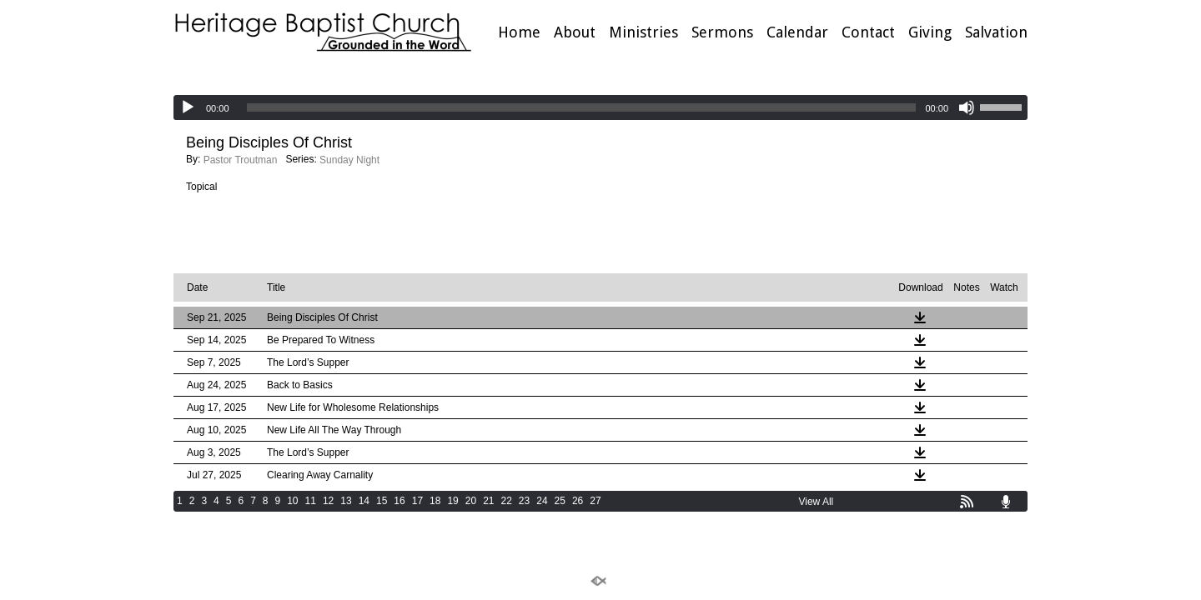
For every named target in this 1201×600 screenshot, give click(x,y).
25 (560, 501)
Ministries (643, 32)
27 (595, 501)
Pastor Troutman (241, 160)
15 (381, 501)
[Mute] (966, 107)
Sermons (722, 32)
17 (417, 501)
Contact (868, 32)
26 (577, 501)
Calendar (797, 32)
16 (399, 501)
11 (310, 501)
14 (364, 501)
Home (519, 32)
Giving (930, 32)
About (574, 32)
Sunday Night (349, 160)
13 (345, 501)
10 (292, 501)
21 (488, 501)
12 (328, 501)
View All (815, 502)
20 (470, 501)
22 (506, 501)
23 (524, 501)
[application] (600, 107)
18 (435, 501)
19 (452, 501)
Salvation (996, 32)
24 (541, 501)
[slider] (582, 107)
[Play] (187, 107)
